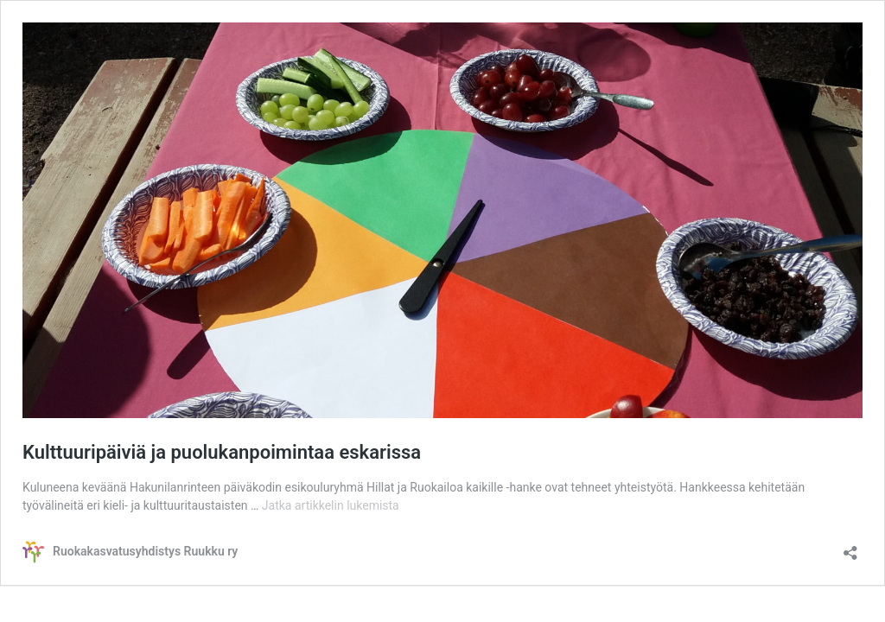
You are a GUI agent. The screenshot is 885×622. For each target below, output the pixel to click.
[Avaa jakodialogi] (850, 547)
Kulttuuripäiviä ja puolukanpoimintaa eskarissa (221, 452)
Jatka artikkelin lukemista (330, 505)
